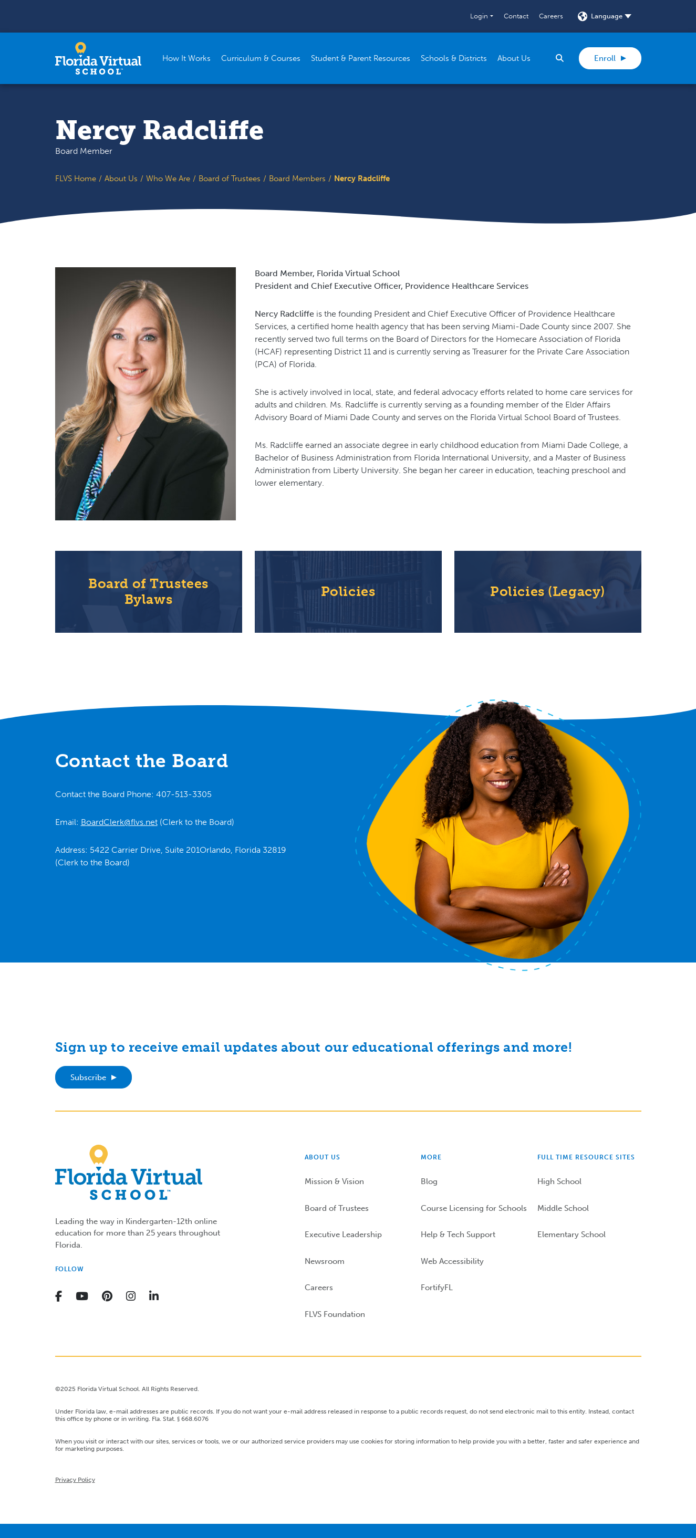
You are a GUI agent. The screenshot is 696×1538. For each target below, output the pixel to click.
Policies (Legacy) (547, 591)
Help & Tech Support (458, 1234)
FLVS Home (75, 178)
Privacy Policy (75, 1479)
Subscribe (88, 1077)
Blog (429, 1181)
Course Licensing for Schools (474, 1208)
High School (559, 1181)
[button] (481, 16)
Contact (516, 16)
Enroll (605, 58)
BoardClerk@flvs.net (119, 822)
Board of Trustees (230, 178)
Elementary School (571, 1234)
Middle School (563, 1208)
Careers (551, 16)
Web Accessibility (452, 1261)
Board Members (297, 178)
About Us (121, 178)
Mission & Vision (334, 1181)
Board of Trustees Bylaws (148, 592)
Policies (348, 591)
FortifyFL (437, 1287)
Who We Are (168, 178)
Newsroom (325, 1261)
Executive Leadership (343, 1234)
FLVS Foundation (335, 1314)
